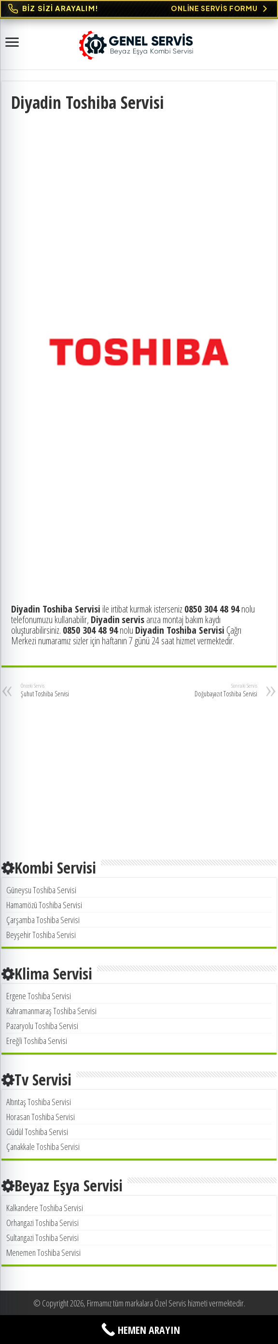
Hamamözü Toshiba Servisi (44, 905)
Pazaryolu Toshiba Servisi (42, 1025)
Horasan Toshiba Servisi (40, 1116)
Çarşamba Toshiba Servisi (43, 920)
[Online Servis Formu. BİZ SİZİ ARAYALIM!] (139, 9)
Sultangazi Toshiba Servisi (42, 1237)
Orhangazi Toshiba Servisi (42, 1222)
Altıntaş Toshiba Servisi (38, 1102)
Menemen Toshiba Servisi (43, 1252)
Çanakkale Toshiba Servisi (43, 1146)
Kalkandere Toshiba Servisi (44, 1208)
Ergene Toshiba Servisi (38, 996)
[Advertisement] (139, 185)
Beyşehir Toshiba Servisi (41, 934)
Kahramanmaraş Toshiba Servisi (51, 1011)
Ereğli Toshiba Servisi (36, 1040)
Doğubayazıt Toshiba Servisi (207, 690)
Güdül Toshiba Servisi (37, 1131)
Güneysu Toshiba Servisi (41, 890)
